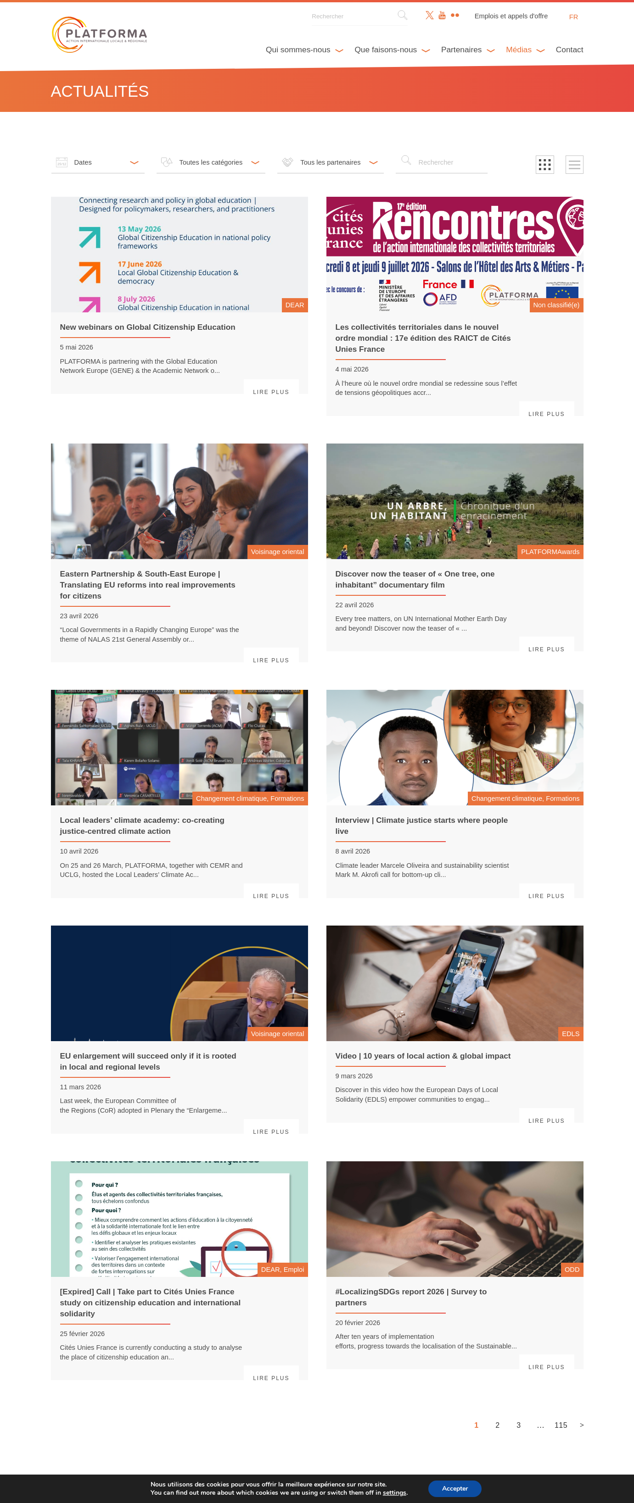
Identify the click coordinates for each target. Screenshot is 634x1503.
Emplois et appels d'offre (511, 16)
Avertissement (244, 1488)
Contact (570, 49)
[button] (545, 164)
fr (573, 17)
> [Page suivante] (582, 1425)
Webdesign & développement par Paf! (355, 1488)
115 (560, 1425)
